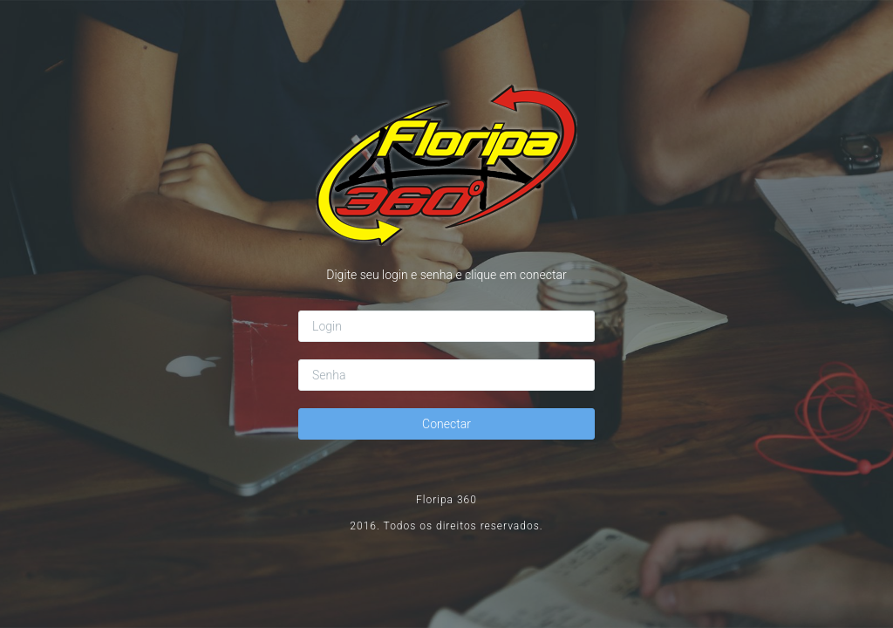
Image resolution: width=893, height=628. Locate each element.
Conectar (446, 424)
